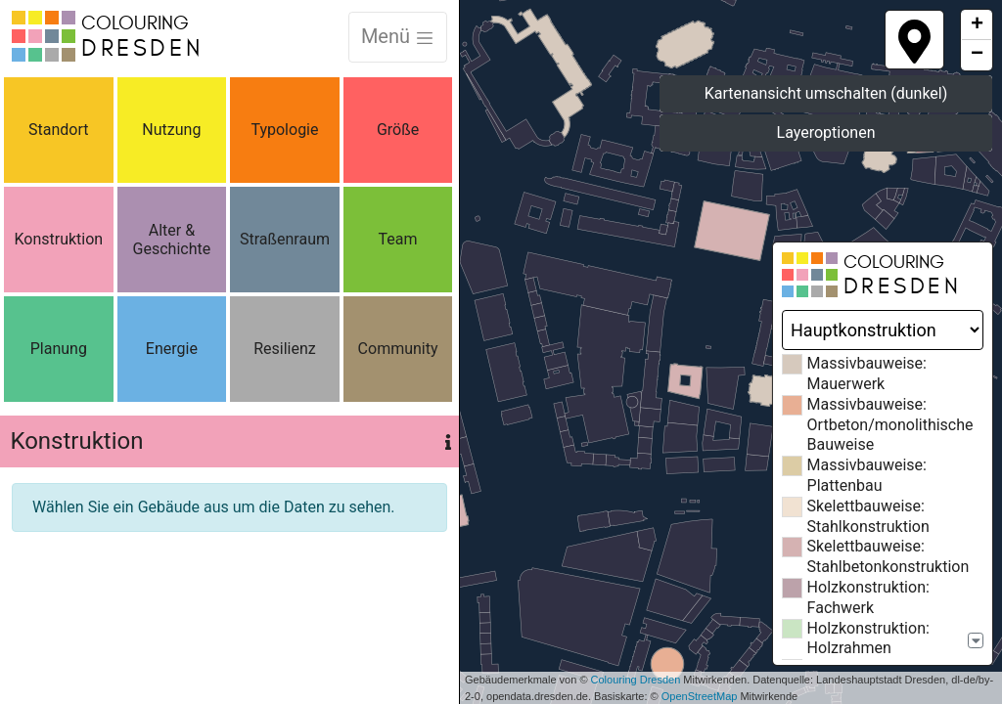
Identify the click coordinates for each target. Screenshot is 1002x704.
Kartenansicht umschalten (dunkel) (826, 93)
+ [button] (977, 25)
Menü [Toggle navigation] (397, 36)
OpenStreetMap (699, 696)
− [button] (977, 54)
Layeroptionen (826, 132)
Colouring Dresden (636, 679)
